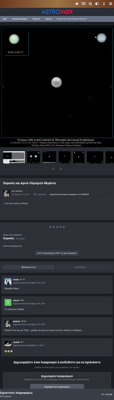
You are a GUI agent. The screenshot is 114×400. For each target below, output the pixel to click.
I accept (107, 394)
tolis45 (16, 292)
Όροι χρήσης (6, 396)
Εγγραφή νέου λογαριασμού (57, 379)
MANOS (19, 183)
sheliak (16, 334)
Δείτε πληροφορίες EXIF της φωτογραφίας (57, 245)
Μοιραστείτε (29, 259)
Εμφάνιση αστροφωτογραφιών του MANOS (69, 186)
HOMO (16, 272)
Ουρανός (8, 230)
